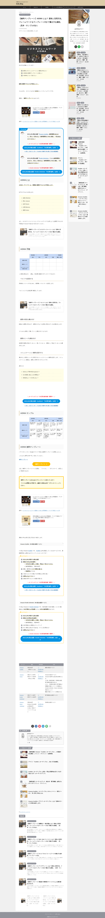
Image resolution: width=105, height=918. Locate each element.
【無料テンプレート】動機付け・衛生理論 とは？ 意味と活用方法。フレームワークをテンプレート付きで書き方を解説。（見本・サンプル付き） (44, 820)
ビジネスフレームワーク (69, 7)
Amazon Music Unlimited (22, 699)
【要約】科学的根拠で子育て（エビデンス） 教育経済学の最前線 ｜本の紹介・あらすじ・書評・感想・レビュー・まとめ (83, 112)
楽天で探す (46, 112)
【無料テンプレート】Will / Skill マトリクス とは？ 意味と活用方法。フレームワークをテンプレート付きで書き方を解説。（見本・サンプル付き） (44, 835)
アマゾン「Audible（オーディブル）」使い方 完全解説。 (42, 756)
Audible (46, 7)
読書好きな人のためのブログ (52, 911)
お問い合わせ (80, 7)
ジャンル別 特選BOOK (58, 7)
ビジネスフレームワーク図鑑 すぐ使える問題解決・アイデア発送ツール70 (42, 121)
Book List (36, 7)
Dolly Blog (19, 4)
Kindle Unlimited (44, 158)
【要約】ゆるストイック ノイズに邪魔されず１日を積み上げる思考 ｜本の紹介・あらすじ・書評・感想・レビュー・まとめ (83, 70)
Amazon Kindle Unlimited (22, 691)
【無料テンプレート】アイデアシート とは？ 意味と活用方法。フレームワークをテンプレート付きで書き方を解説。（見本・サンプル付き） (44, 862)
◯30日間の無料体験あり (40, 664)
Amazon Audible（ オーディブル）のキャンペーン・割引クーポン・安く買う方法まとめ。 (82, 180)
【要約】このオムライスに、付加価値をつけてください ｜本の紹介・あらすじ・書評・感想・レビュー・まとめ (83, 85)
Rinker (37, 110)
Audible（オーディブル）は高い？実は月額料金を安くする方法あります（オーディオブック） (82, 156)
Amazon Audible (44, 134)
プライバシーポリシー (49, 908)
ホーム (24, 7)
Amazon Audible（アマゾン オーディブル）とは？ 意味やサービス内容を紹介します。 (83, 193)
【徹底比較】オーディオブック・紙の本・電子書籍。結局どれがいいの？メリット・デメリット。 (82, 168)
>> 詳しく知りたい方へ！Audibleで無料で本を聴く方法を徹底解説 (41, 151)
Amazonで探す (37, 112)
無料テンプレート (23, 458)
